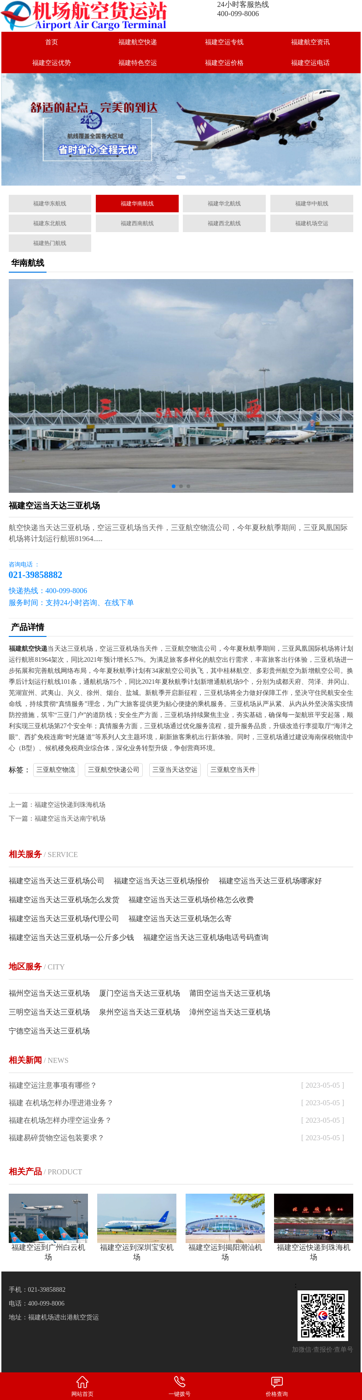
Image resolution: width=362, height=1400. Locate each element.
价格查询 (276, 1386)
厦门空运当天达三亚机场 (139, 993)
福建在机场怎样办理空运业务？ (60, 1120)
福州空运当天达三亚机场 (49, 993)
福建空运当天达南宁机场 (70, 818)
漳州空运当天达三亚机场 (229, 1012)
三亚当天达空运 (175, 769)
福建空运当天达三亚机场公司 (57, 881)
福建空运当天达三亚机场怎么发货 (64, 900)
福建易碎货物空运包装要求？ (57, 1138)
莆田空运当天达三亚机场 (229, 993)
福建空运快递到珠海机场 (70, 804)
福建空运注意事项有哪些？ (53, 1085)
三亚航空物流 (55, 769)
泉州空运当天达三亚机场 (139, 1012)
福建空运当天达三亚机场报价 (162, 881)
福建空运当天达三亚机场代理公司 (64, 918)
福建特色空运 (137, 62)
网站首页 (82, 1386)
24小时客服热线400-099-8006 (243, 9)
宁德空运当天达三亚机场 (49, 1031)
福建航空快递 (137, 42)
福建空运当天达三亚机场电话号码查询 (206, 937)
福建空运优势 (51, 62)
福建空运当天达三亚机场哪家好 (270, 881)
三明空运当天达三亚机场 (49, 1012)
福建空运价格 (224, 62)
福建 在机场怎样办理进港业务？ (61, 1103)
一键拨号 (179, 1386)
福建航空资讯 (310, 42)
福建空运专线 (224, 42)
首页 (51, 42)
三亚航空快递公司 (114, 769)
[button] (181, 177)
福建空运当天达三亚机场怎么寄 (180, 918)
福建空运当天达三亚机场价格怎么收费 (191, 900)
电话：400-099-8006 (36, 1303)
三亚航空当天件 (233, 769)
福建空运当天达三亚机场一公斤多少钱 (71, 937)
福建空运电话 (310, 62)
